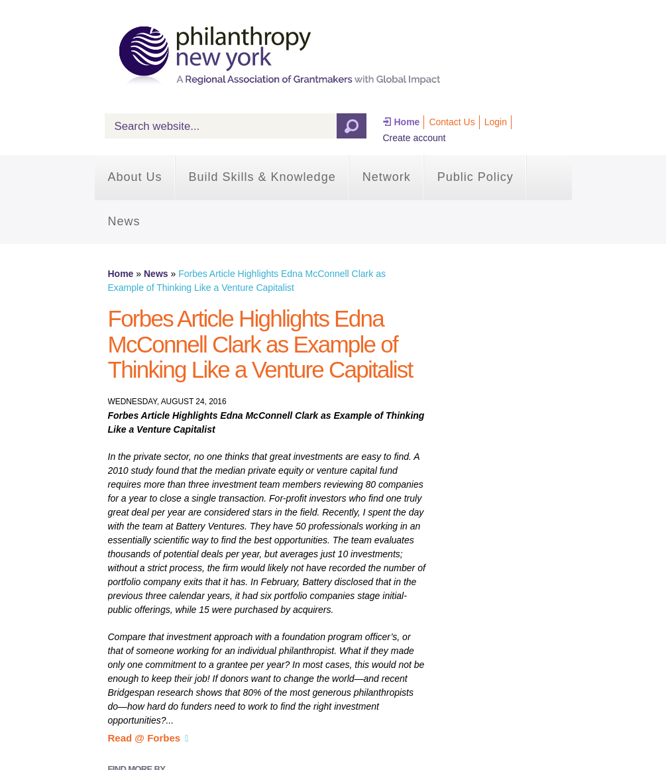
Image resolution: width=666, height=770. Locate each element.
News (124, 221)
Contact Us (451, 122)
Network (386, 177)
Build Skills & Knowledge (262, 177)
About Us (135, 177)
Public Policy (475, 177)
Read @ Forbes (144, 737)
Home (407, 122)
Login (495, 122)
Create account (414, 138)
